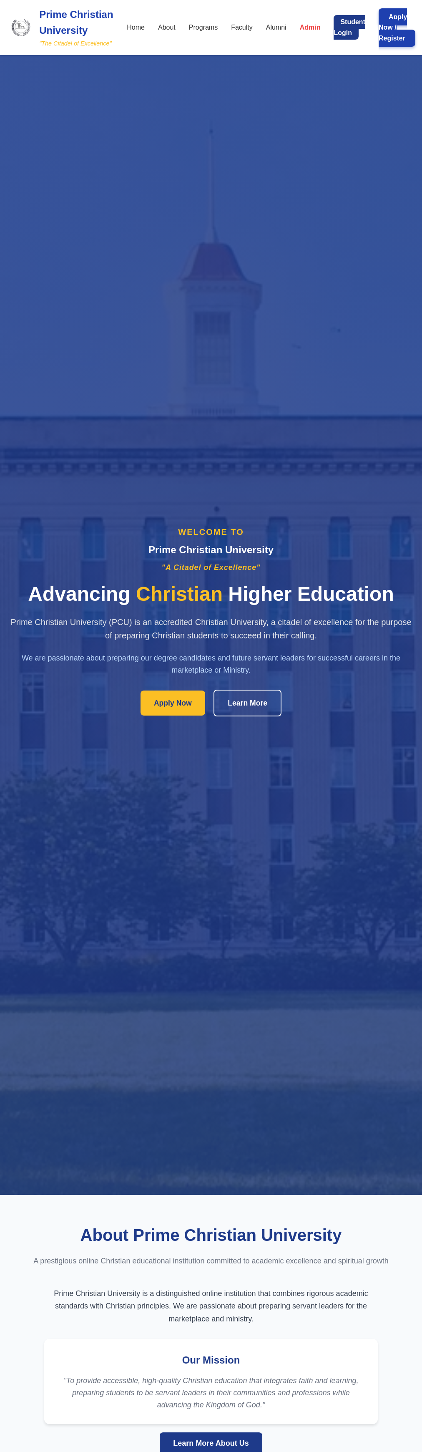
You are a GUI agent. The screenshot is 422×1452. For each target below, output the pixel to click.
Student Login (349, 27)
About (167, 27)
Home (136, 27)
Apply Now (173, 703)
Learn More (247, 703)
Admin (310, 27)
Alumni (276, 27)
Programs (203, 27)
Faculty (242, 27)
